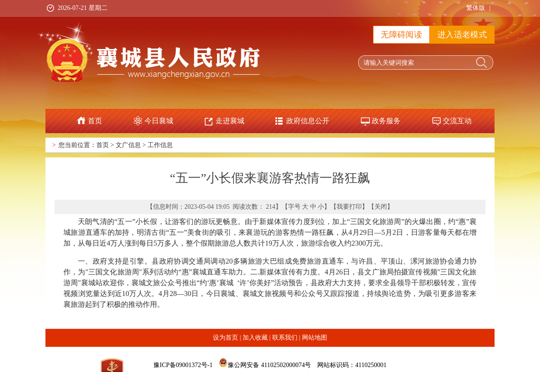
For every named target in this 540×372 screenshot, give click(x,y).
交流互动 (457, 121)
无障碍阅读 (401, 34)
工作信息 (160, 145)
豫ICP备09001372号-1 (182, 365)
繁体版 (475, 7)
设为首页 (225, 337)
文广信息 (128, 145)
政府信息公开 (307, 121)
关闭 (380, 206)
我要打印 (349, 206)
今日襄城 (158, 121)
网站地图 (314, 337)
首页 (95, 121)
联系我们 (284, 337)
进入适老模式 (462, 34)
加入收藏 (255, 337)
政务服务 (386, 121)
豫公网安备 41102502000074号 (269, 365)
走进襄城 (230, 121)
